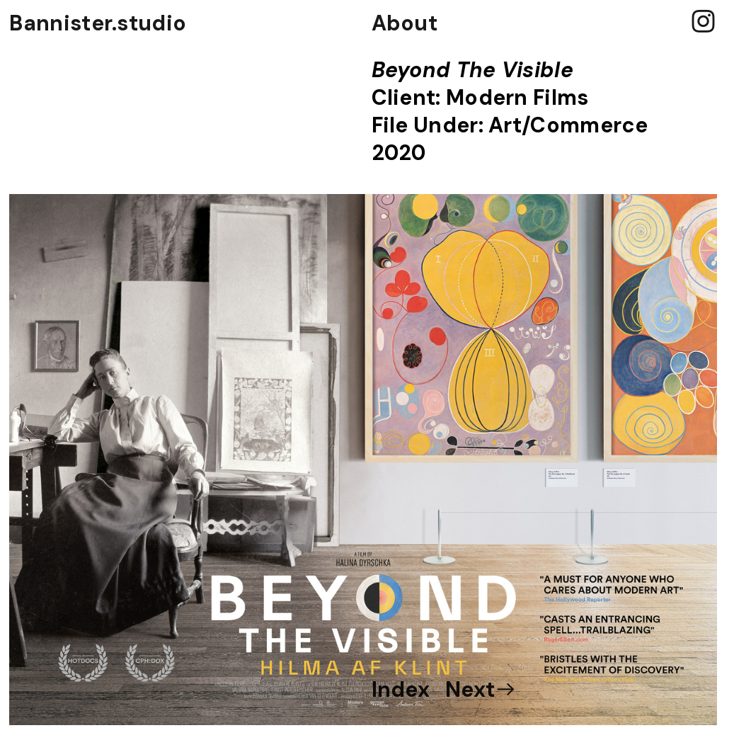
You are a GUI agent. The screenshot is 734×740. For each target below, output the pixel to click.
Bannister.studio (97, 23)
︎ (703, 22)
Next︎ (481, 689)
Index (401, 689)
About (405, 23)
